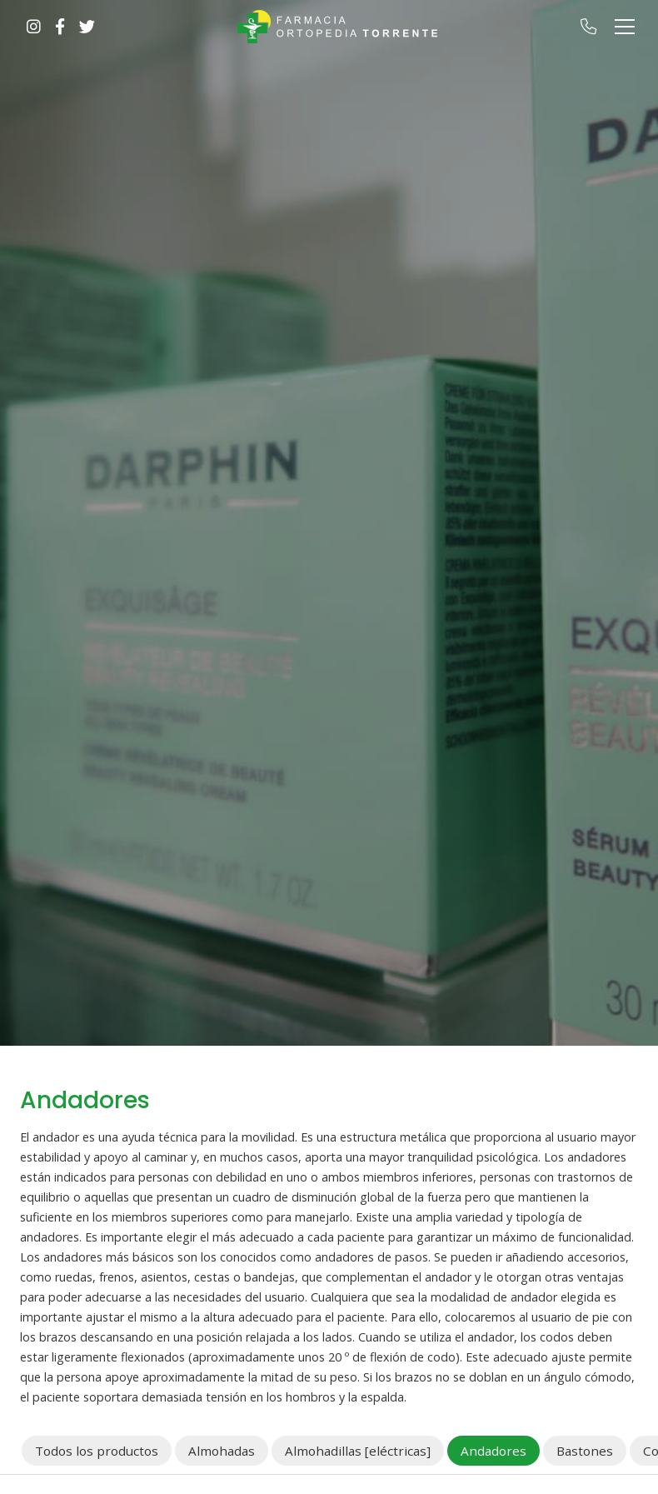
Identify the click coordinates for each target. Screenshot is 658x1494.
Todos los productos (96, 1450)
